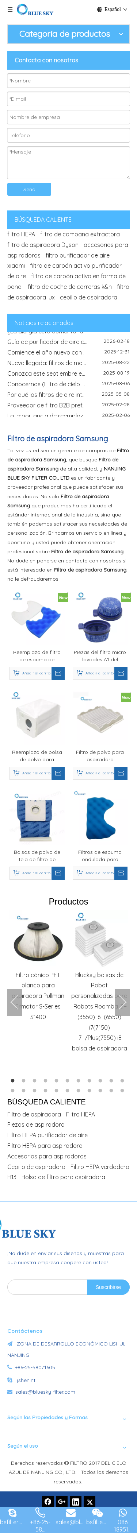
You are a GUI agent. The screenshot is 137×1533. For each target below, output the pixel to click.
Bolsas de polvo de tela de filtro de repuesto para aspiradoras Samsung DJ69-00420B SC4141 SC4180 (37, 856)
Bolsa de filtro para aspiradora (63, 1177)
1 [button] (14, 1081)
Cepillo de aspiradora (36, 1166)
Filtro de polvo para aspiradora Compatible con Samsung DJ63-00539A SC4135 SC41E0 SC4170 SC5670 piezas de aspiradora (100, 756)
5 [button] (57, 1081)
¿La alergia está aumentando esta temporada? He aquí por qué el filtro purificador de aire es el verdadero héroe (68, 333)
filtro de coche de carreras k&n (70, 286)
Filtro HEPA (80, 1114)
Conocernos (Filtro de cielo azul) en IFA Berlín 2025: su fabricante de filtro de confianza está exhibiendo (68, 386)
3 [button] (35, 1081)
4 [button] (46, 1081)
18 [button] (79, 1091)
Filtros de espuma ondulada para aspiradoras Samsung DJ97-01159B (100, 856)
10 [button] (112, 1081)
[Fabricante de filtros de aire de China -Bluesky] (49, 1225)
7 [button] (79, 1081)
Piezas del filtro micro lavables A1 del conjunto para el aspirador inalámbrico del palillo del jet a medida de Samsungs (100, 656)
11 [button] (123, 1081)
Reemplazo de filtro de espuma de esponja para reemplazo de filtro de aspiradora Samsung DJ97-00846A (37, 656)
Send (29, 189)
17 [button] (68, 1091)
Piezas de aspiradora (36, 1124)
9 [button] (101, 1081)
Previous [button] (14, 1002)
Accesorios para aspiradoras (47, 1156)
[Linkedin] (75, 1502)
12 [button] (14, 1091)
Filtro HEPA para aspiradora (45, 1145)
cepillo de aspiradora (88, 297)
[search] (46, 1287)
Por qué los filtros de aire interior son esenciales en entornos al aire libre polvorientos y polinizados (68, 397)
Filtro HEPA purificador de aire (47, 1135)
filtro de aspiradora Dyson (43, 244)
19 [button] (90, 1091)
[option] (38, 966)
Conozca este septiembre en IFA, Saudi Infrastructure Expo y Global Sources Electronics (68, 376)
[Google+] (62, 1502)
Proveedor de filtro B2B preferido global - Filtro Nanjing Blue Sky (68, 407)
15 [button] (46, 1091)
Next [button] (122, 1002)
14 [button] (35, 1091)
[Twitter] (89, 1502)
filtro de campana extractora (80, 234)
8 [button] (90, 1081)
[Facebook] (48, 1502)
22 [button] (123, 1091)
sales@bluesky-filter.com (45, 1392)
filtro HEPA (21, 234)
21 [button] (112, 1091)
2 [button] (24, 1081)
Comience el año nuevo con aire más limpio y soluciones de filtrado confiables (68, 355)
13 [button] (24, 1091)
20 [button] (101, 1091)
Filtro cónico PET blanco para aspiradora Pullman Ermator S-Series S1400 (38, 996)
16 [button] (57, 1091)
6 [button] (68, 1081)
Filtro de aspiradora (34, 1114)
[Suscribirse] (108, 1287)
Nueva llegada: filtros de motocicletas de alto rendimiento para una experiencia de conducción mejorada (68, 365)
